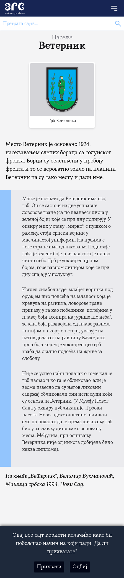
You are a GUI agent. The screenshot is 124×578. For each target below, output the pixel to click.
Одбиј (80, 567)
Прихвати (49, 567)
